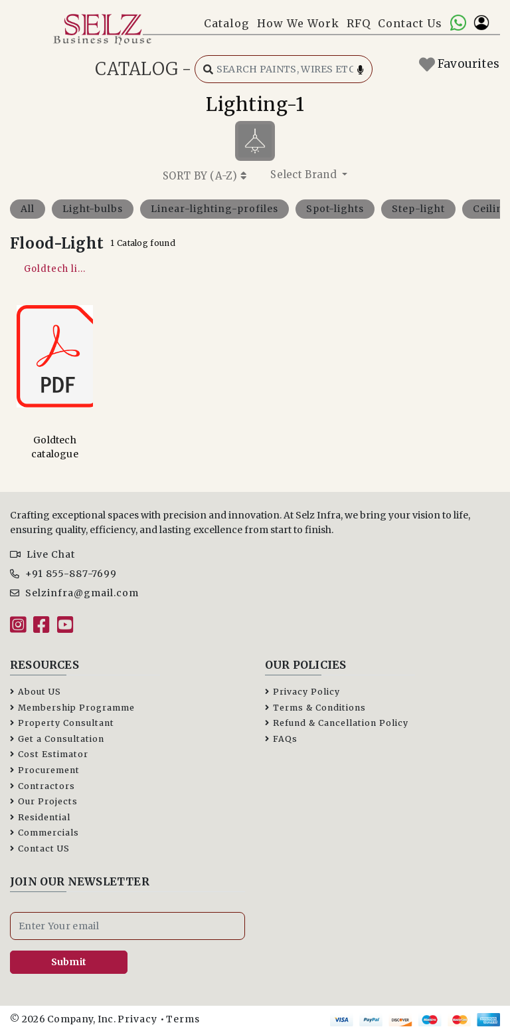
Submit (69, 962)
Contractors (42, 786)
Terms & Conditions (315, 708)
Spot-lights (335, 209)
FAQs (281, 739)
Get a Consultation (57, 739)
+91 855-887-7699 (63, 574)
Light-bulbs (92, 209)
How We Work (298, 23)
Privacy (137, 1019)
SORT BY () (204, 176)
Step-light (418, 209)
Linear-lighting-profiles (214, 209)
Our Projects (44, 801)
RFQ (359, 23)
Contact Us (410, 23)
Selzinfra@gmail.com (74, 593)
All (28, 209)
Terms (183, 1019)
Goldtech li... (55, 269)
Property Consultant (62, 723)
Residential (40, 817)
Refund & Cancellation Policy (336, 723)
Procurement (45, 770)
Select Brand (304, 174)
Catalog (226, 23)
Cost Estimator (49, 754)
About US (35, 692)
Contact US (40, 849)
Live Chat (42, 554)
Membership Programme (72, 708)
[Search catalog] (284, 69)
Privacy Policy (302, 692)
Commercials (44, 833)
